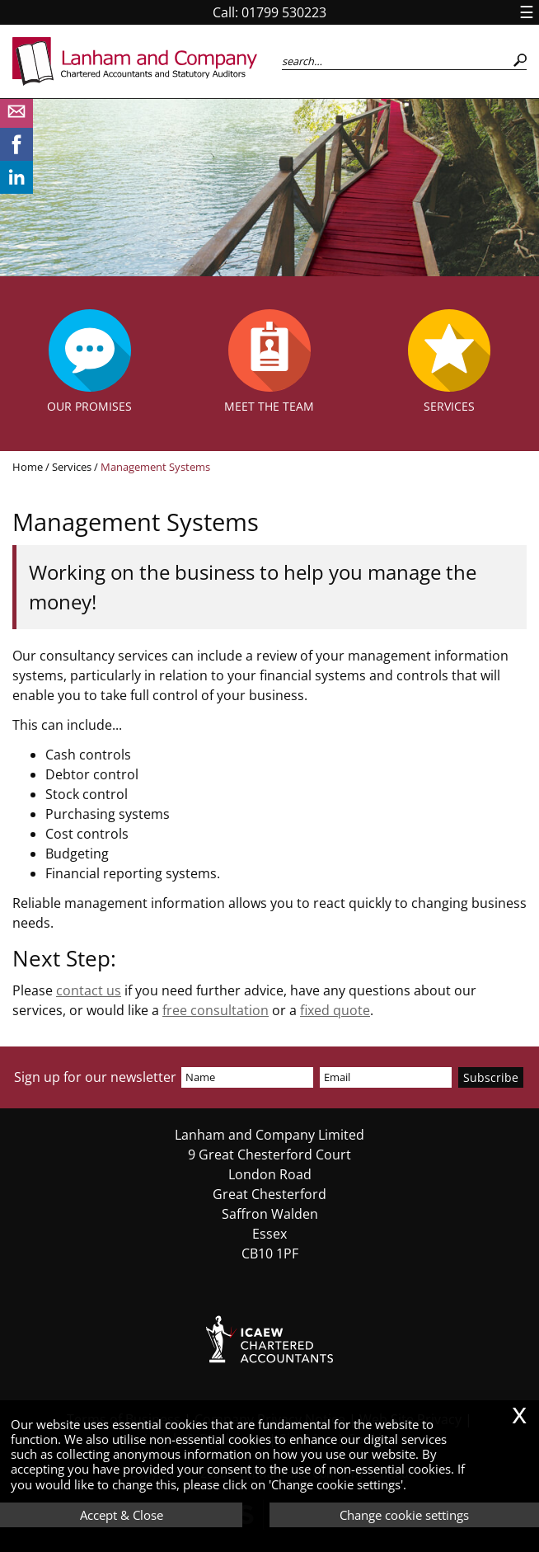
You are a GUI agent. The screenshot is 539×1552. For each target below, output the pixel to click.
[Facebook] (16, 156)
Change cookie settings (404, 1515)
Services (71, 466)
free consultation (215, 1010)
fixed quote (335, 1010)
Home (27, 466)
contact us (88, 990)
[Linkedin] (16, 189)
